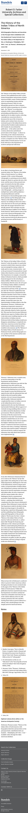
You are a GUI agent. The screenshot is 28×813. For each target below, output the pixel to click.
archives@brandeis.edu (6, 783)
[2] (19, 288)
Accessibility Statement (6, 803)
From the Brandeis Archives (7, 762)
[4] (13, 434)
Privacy (2, 806)
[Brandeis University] (6, 3)
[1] (11, 198)
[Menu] (22, 2)
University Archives (5, 750)
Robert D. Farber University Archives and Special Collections (14, 12)
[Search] (25, 2)
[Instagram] (1, 790)
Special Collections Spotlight (7, 764)
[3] (16, 328)
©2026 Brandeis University (7, 809)
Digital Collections (5, 755)
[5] (15, 541)
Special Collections (5, 752)
